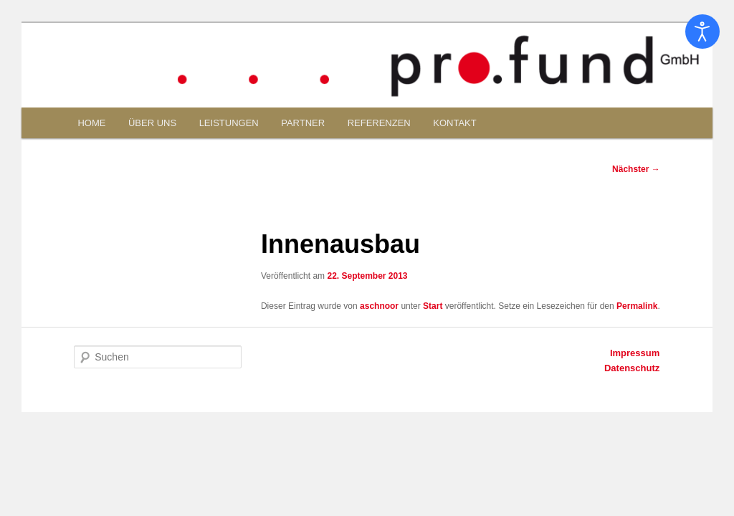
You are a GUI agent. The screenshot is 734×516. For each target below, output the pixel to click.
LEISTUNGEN (229, 123)
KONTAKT (454, 123)
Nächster (636, 169)
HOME (91, 123)
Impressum (634, 353)
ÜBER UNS (152, 123)
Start (432, 306)
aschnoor (379, 306)
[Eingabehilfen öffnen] (702, 31)
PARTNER (303, 123)
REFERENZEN (379, 123)
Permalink (636, 306)
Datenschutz (631, 368)
